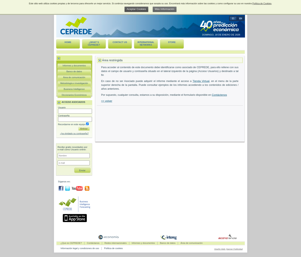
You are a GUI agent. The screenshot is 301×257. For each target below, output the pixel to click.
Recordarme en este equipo (73, 124)
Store (172, 42)
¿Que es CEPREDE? (71, 243)
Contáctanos (93, 243)
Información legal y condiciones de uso (80, 248)
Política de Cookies (261, 3)
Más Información (164, 9)
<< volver (106, 100)
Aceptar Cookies (136, 9)
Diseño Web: (220, 249)
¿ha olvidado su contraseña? (74, 133)
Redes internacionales (116, 243)
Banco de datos (74, 71)
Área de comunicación (74, 77)
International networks (145, 43)
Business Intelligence (74, 89)
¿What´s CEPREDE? (94, 43)
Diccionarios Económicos (74, 95)
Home (68, 42)
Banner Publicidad (234, 249)
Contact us (120, 42)
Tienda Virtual (201, 81)
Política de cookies (113, 248)
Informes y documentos (74, 65)
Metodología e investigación (74, 83)
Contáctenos (219, 94)
